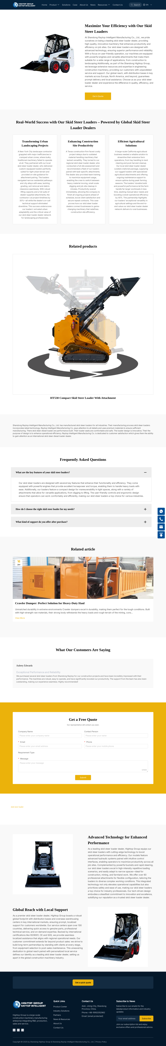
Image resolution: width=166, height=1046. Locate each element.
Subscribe (146, 1018)
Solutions (66, 5)
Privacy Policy (101, 1042)
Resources (104, 5)
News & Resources (61, 1019)
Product (55, 5)
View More (20, 618)
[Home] (24, 5)
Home (44, 5)
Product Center (60, 1006)
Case (75, 5)
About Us (84, 5)
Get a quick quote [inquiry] (83, 982)
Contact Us (118, 5)
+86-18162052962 (96, 1012)
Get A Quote (98, 96)
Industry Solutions (61, 1011)
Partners (57, 1015)
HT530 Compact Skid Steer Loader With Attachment (83, 397)
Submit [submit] (83, 777)
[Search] (135, 5)
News (92, 5)
